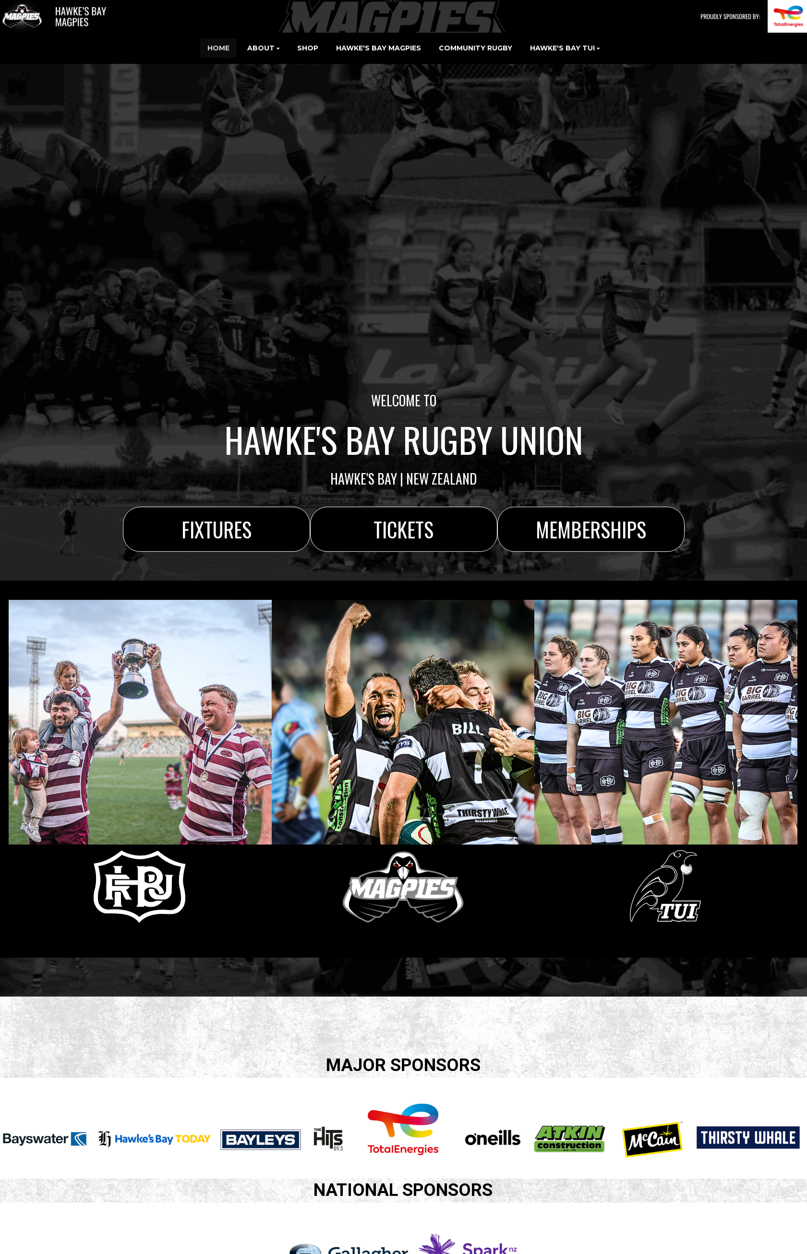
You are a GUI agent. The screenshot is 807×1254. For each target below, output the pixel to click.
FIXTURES (216, 529)
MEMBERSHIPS (591, 529)
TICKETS (403, 529)
